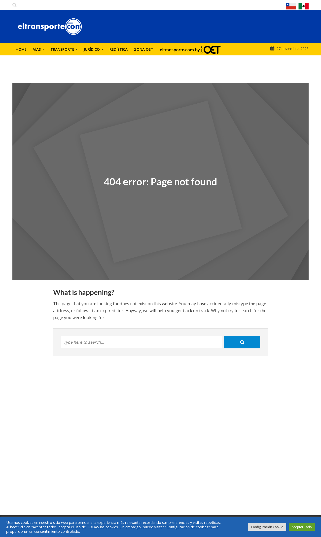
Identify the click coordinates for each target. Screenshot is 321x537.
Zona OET (143, 49)
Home (21, 49)
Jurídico (92, 49)
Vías (37, 49)
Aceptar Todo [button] (302, 527)
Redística (118, 49)
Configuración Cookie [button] (267, 527)
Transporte (62, 49)
